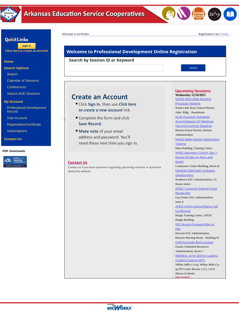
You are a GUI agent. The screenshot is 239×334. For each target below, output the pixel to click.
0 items (224, 34)
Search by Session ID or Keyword (101, 60)
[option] (124, 119)
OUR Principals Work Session (194, 242)
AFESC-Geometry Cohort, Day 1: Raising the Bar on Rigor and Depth (196, 157)
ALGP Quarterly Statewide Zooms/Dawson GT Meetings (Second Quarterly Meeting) (194, 121)
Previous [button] (64, 119)
